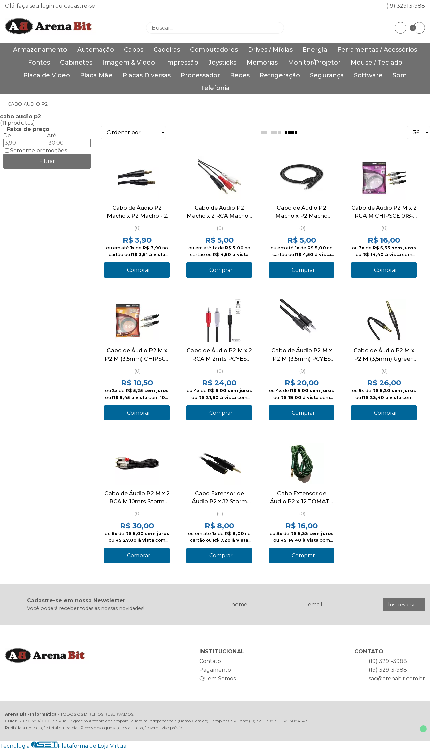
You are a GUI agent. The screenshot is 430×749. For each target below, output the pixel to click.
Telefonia (215, 88)
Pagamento (215, 670)
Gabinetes (76, 62)
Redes (240, 75)
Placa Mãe (96, 75)
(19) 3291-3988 (388, 661)
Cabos (133, 49)
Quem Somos (217, 678)
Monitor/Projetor (314, 62)
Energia (315, 49)
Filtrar (47, 161)
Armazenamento (40, 49)
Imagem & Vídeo (128, 62)
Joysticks (222, 62)
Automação (95, 49)
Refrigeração (280, 75)
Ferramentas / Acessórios (377, 49)
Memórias (262, 62)
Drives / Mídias (270, 49)
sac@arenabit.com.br (397, 678)
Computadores (214, 49)
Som (400, 75)
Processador (200, 75)
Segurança (327, 75)
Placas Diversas (147, 75)
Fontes (39, 62)
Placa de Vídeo (46, 75)
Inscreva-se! (402, 604)
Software (368, 75)
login (48, 6)
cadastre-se (79, 6)
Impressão (181, 62)
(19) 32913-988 (405, 6)
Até (51, 135)
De (7, 135)
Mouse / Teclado (376, 62)
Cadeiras (167, 49)
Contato (210, 661)
